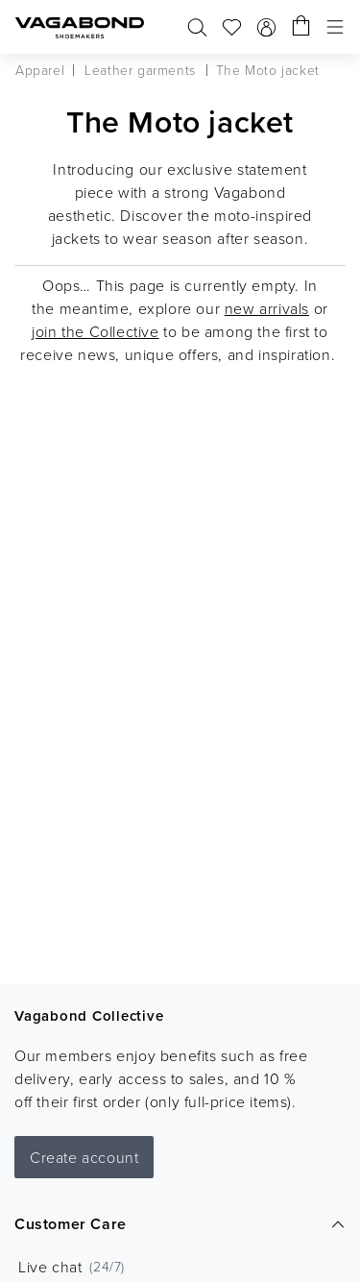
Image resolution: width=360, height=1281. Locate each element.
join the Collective (95, 331)
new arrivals (267, 308)
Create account (84, 1157)
